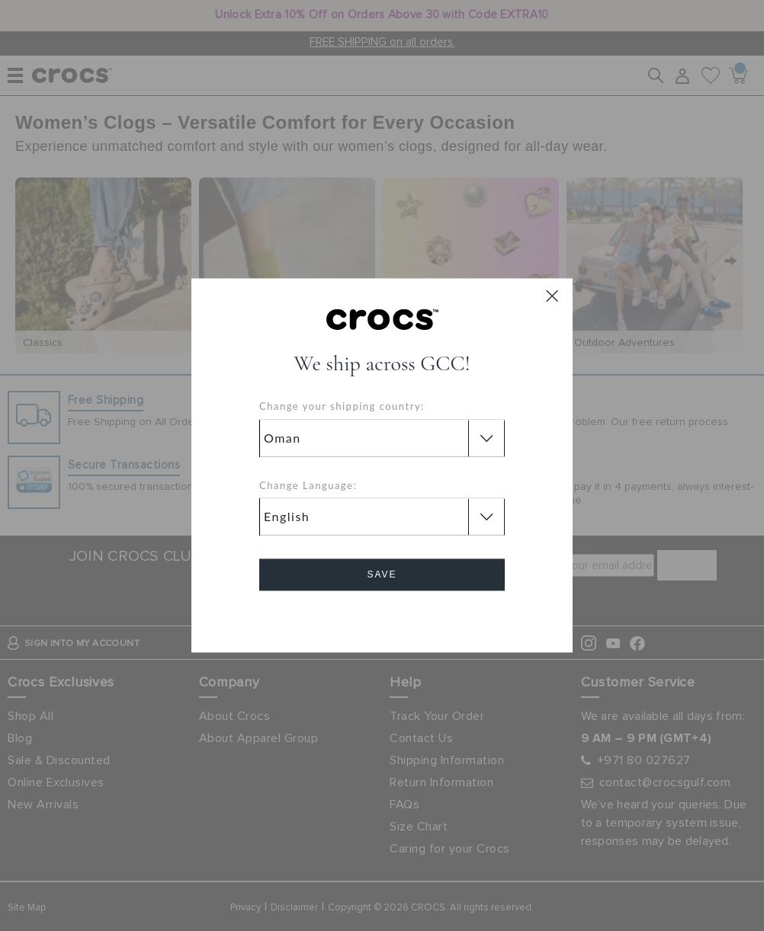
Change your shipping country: (342, 407)
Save (381, 575)
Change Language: (308, 485)
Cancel (382, 618)
